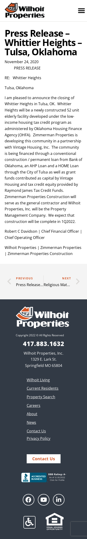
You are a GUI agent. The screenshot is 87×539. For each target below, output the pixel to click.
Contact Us (36, 431)
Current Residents (42, 388)
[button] (81, 10)
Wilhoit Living (38, 379)
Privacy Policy (38, 438)
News (31, 422)
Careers (33, 405)
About (32, 413)
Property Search (41, 396)
